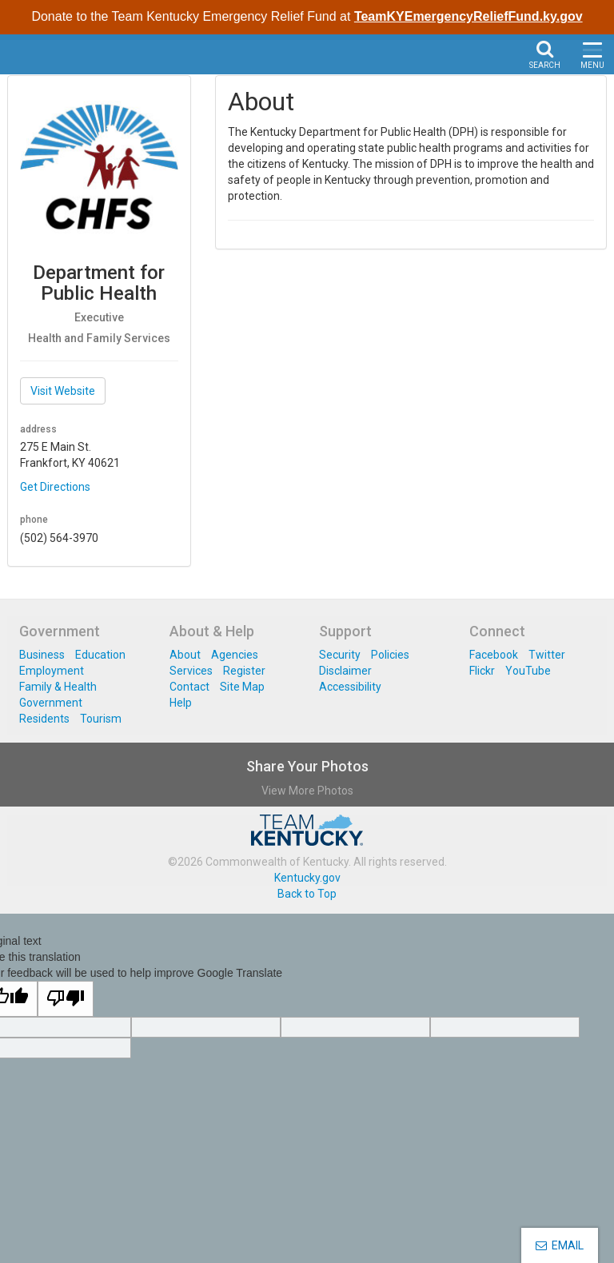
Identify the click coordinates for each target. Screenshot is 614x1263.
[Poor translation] (66, 999)
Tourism (101, 718)
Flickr (482, 670)
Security (340, 654)
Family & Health (58, 686)
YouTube (528, 670)
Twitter (546, 654)
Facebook (493, 654)
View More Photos (307, 790)
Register (244, 670)
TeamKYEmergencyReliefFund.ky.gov (468, 16)
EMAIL (560, 1245)
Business (42, 654)
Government (50, 702)
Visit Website (62, 390)
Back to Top (307, 893)
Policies (390, 654)
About (185, 654)
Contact (189, 686)
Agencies (234, 654)
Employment (51, 670)
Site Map (242, 686)
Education (100, 654)
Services (191, 670)
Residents (44, 718)
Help (180, 702)
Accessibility (350, 686)
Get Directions (55, 486)
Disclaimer (345, 670)
